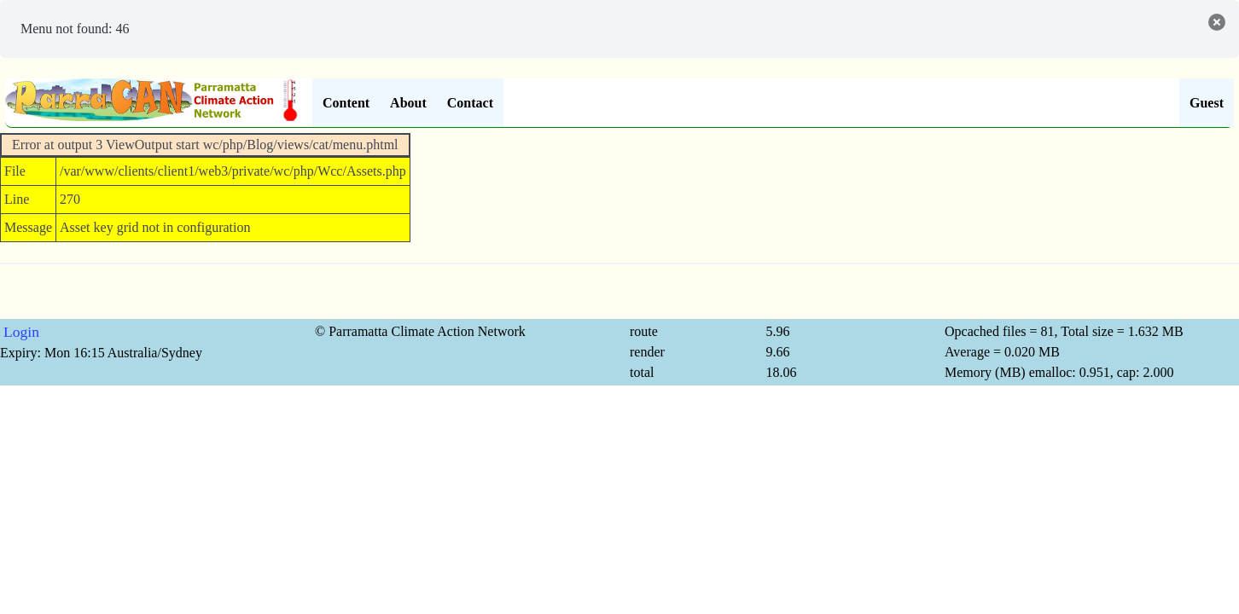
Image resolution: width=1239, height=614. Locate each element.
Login (21, 331)
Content (346, 103)
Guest (1207, 103)
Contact (470, 103)
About (408, 103)
